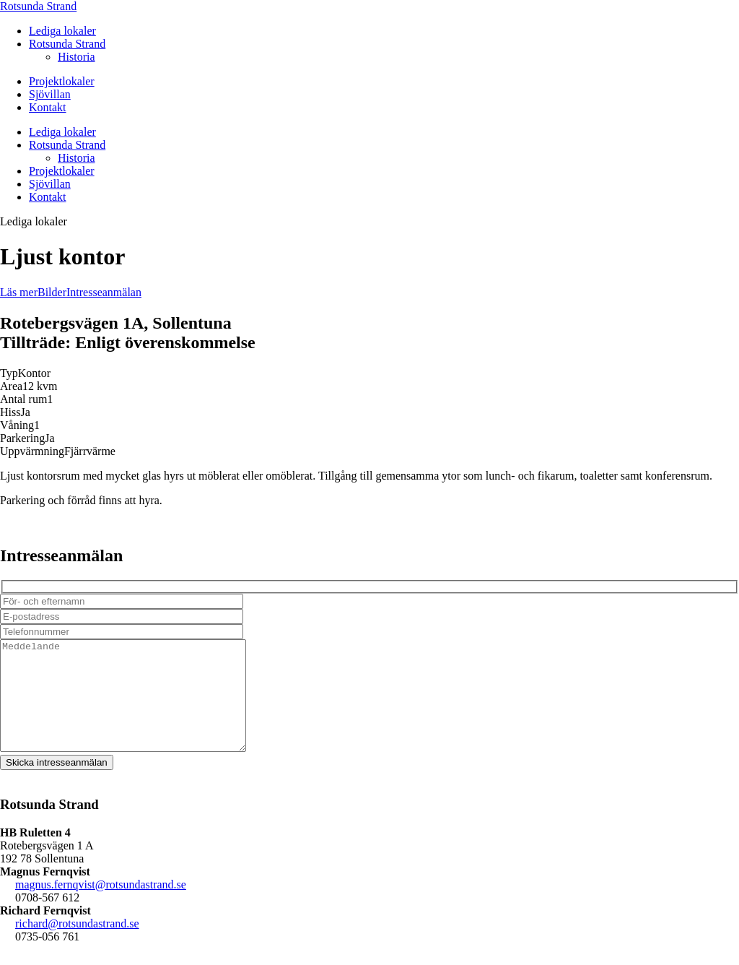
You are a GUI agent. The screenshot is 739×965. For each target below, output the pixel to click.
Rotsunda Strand (38, 6)
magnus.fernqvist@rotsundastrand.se (100, 906)
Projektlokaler (62, 81)
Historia (76, 57)
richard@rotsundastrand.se (77, 945)
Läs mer (19, 292)
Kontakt (47, 107)
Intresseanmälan (103, 292)
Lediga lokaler (62, 31)
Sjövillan (50, 94)
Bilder (52, 292)
